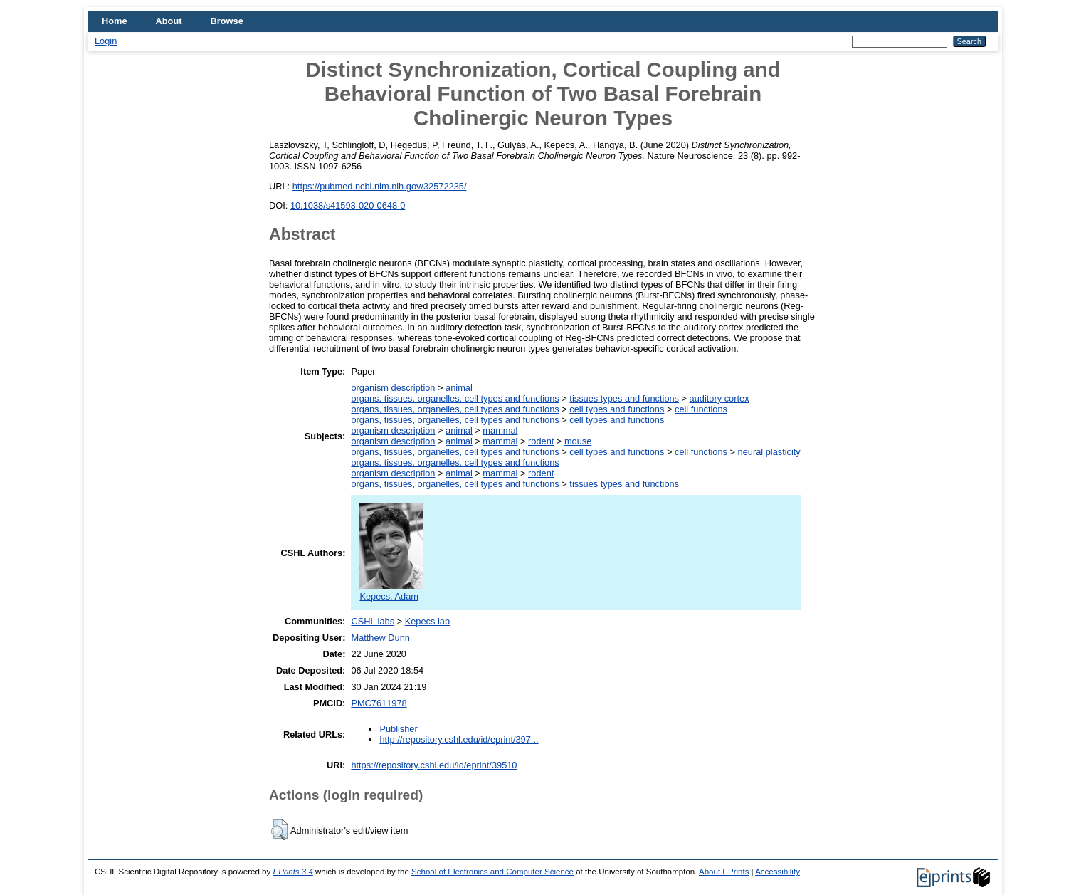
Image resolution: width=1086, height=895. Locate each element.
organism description (393, 387)
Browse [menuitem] (227, 21)
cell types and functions (616, 409)
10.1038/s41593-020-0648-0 (348, 205)
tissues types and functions (624, 398)
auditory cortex (719, 398)
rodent (541, 441)
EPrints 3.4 (292, 871)
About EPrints (724, 871)
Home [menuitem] (114, 21)
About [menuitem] (169, 21)
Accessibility (777, 871)
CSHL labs (372, 621)
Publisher (398, 728)
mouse (577, 441)
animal (459, 387)
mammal (500, 430)
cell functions (701, 409)
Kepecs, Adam (391, 591)
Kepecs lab (427, 621)
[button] (279, 829)
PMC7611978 (378, 703)
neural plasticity (769, 451)
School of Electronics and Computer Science (492, 871)
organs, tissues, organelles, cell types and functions (455, 398)
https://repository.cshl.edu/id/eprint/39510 (434, 765)
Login (106, 41)
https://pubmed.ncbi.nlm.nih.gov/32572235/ (379, 186)
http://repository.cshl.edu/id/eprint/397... (458, 739)
